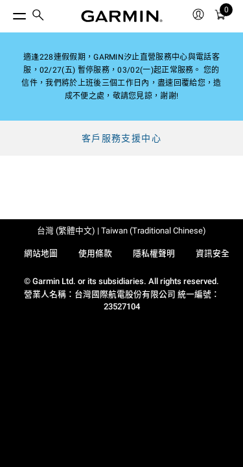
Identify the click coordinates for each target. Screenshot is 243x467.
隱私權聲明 (154, 253)
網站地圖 (41, 253)
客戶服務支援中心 (121, 138)
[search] (38, 16)
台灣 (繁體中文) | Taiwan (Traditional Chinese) (121, 230)
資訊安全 (212, 253)
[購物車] (220, 17)
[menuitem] (38, 16)
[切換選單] (8, 13)
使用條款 (95, 253)
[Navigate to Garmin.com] (122, 16)
